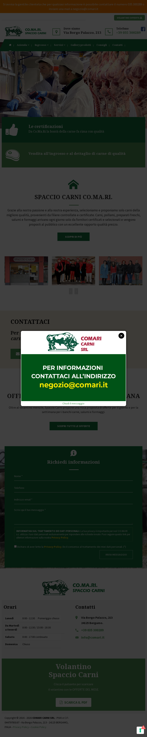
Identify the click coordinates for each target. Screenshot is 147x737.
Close (121, 336)
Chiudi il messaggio (73, 403)
